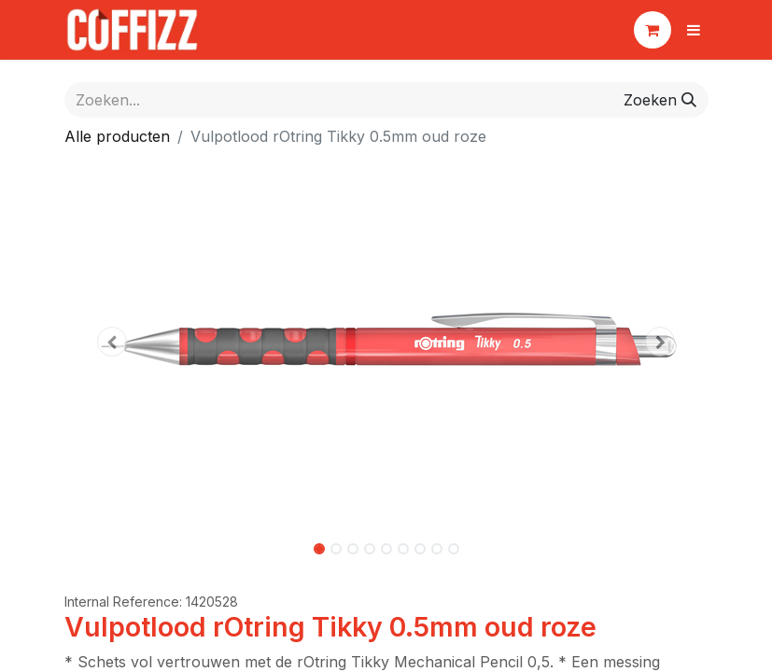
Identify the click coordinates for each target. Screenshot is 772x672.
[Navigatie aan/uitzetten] (694, 29)
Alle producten (117, 136)
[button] (112, 342)
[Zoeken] (660, 100)
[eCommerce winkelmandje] (652, 30)
